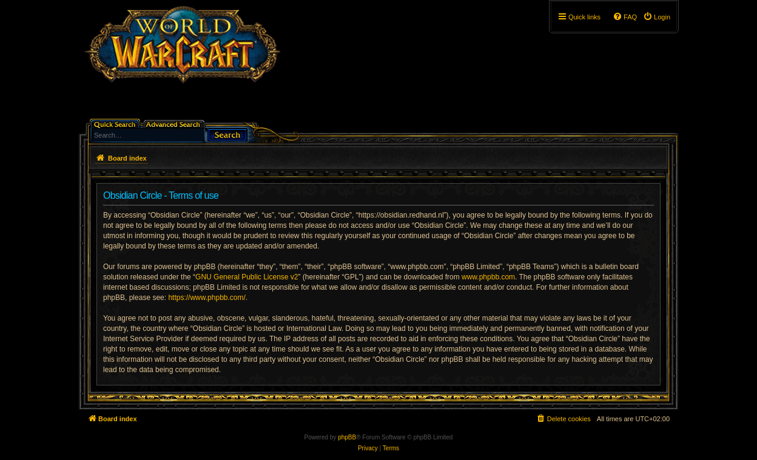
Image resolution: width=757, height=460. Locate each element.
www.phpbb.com (488, 277)
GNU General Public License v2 (246, 277)
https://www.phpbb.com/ (206, 297)
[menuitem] (656, 17)
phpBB (347, 437)
